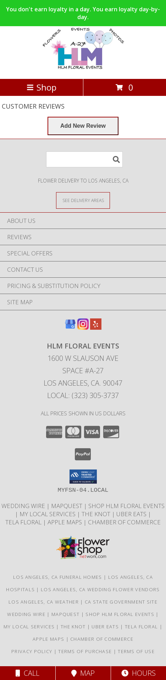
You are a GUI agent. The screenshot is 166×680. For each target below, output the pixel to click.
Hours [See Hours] (138, 673)
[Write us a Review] (83, 126)
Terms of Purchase (85, 651)
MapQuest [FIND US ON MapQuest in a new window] (67, 506)
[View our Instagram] (83, 327)
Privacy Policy (31, 651)
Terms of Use (136, 651)
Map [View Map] (83, 673)
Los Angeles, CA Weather (44, 602)
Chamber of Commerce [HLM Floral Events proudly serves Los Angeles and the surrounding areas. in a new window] (124, 522)
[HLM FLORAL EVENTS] (83, 68)
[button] (83, 476)
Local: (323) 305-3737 (83, 395)
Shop (41, 87)
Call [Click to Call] (27, 673)
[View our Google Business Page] (70, 327)
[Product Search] (84, 159)
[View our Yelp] (95, 327)
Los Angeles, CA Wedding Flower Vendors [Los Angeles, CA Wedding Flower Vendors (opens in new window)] (100, 589)
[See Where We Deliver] (83, 200)
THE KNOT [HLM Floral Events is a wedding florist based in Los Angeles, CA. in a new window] (97, 514)
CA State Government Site (121, 602)
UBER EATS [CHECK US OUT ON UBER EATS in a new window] (132, 514)
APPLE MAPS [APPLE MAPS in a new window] (65, 522)
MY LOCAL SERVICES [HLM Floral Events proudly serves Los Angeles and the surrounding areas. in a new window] (48, 514)
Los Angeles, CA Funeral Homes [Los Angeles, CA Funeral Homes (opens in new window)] (57, 577)
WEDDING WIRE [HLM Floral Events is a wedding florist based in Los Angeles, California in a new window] (23, 506)
